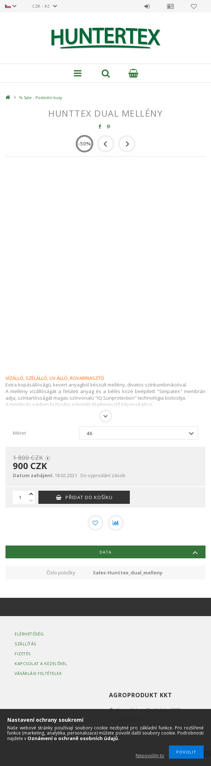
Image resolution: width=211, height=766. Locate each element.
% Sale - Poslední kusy (40, 97)
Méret (19, 433)
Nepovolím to (150, 755)
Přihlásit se (147, 6)
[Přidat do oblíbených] (95, 523)
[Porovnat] (116, 523)
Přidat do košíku (89, 497)
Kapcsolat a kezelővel (41, 663)
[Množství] (20, 497)
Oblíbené (194, 6)
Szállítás (26, 643)
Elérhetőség (30, 634)
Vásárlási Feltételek (39, 673)
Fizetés (23, 653)
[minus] (31, 500)
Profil (170, 6)
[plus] (31, 494)
